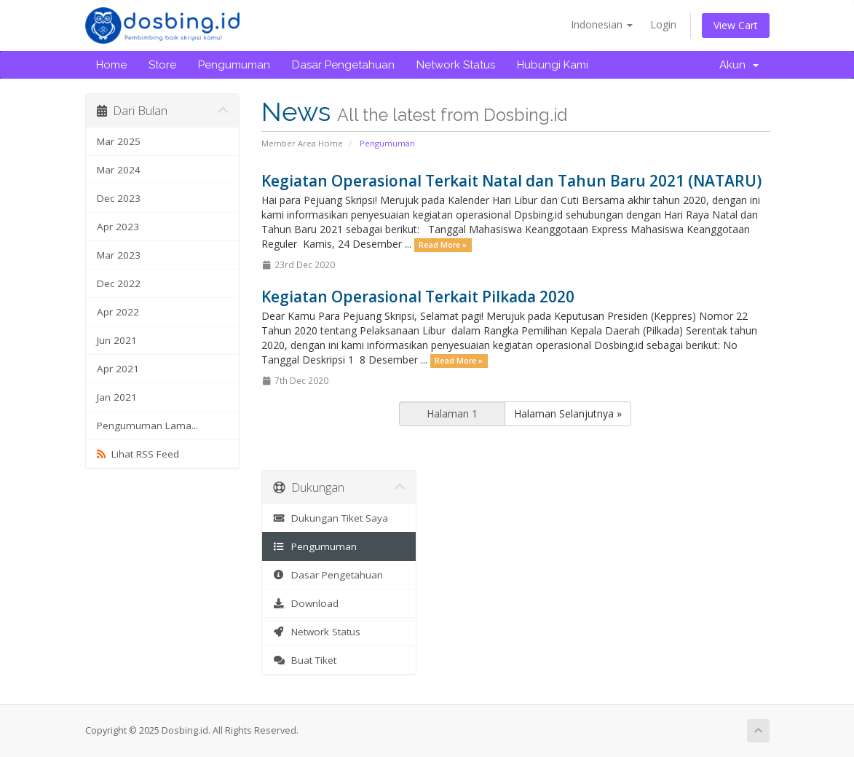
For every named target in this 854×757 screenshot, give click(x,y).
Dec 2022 (119, 283)
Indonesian (602, 24)
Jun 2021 (117, 340)
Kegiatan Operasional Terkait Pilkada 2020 (417, 296)
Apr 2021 (118, 368)
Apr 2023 (118, 226)
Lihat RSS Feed (138, 453)
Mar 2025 (119, 141)
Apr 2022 (118, 311)
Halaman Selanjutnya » (568, 413)
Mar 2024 (119, 169)
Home (111, 64)
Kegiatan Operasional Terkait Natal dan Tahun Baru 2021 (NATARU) (511, 180)
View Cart (735, 25)
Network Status (455, 64)
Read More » (443, 245)
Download (306, 603)
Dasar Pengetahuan (343, 64)
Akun (739, 64)
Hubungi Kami (552, 64)
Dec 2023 (119, 198)
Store (162, 64)
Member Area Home (302, 143)
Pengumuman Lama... (147, 425)
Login (663, 24)
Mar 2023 (119, 255)
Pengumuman (234, 64)
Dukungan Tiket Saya (330, 518)
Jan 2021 (117, 397)
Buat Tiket (304, 660)
